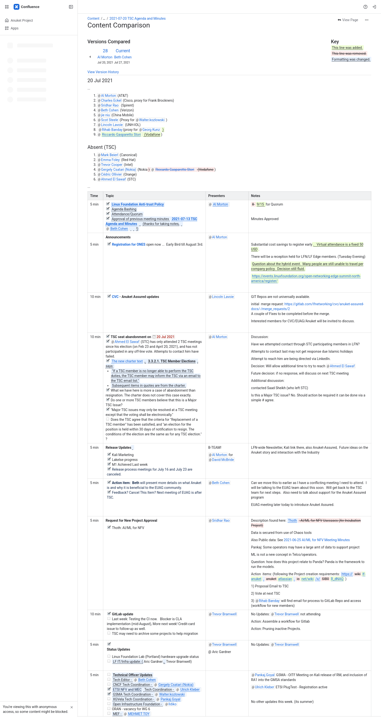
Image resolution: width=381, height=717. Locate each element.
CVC (115, 297)
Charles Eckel (111, 100)
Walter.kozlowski (151, 120)
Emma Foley (110, 160)
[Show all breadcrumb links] (104, 18)
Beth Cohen (123, 57)
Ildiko (172, 704)
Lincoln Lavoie (112, 125)
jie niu (105, 115)
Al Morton (104, 57)
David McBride (223, 460)
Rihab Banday (112, 130)
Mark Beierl (109, 155)
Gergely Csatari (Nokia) (118, 169)
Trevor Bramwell (224, 614)
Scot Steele (109, 120)
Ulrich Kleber (264, 687)
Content (93, 18)
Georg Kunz (151, 130)
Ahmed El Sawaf (113, 179)
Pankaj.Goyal (265, 675)
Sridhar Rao (110, 105)
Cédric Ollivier (111, 174)
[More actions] (366, 20)
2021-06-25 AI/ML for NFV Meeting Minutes (317, 540)
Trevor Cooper (111, 165)
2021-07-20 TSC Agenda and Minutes (138, 18)
